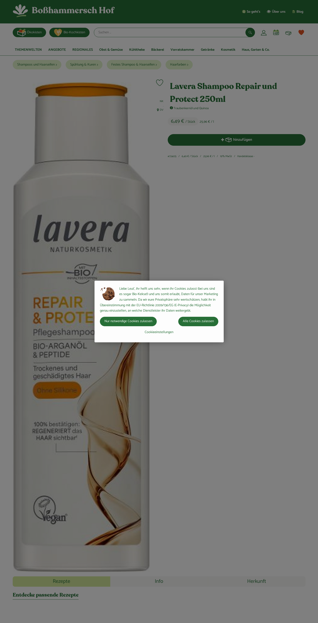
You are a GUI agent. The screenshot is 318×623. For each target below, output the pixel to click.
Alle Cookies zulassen (198, 321)
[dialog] (159, 311)
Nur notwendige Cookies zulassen (128, 321)
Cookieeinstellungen (159, 332)
